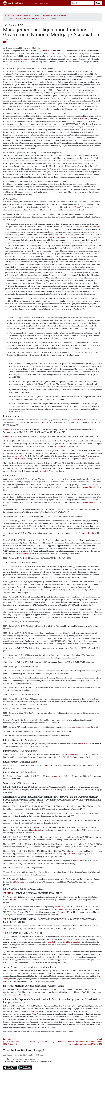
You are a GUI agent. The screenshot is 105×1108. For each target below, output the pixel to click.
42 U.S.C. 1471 (64, 235)
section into (80, 727)
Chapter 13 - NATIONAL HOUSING (54, 16)
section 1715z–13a (88, 237)
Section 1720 (7, 437)
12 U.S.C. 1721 (11, 864)
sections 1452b (59, 909)
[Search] (82, 3)
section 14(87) (17, 456)
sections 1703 (59, 907)
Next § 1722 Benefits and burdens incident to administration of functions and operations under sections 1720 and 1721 (77, 1041)
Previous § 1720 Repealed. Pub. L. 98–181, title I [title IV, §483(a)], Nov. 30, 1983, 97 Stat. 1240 (26, 1041)
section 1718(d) (57, 53)
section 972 (84, 744)
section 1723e (59, 989)
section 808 (56, 776)
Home (27, 3)
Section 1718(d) (8, 429)
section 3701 (95, 765)
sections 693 (21, 459)
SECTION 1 (9, 893)
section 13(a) (72, 755)
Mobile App (44, 3)
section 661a (89, 306)
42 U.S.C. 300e (54, 237)
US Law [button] (34, 3)
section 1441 (59, 446)
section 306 (78, 861)
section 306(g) (52, 942)
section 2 (35, 830)
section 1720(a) (74, 207)
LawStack (9, 16)
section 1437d (56, 757)
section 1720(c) (32, 210)
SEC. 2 (7, 919)
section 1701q (65, 912)
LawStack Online (13, 3)
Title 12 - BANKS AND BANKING (28, 16)
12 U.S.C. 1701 (70, 854)
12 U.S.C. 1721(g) (72, 942)
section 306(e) (34, 1011)
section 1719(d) (95, 227)
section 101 (86, 459)
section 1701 (12, 790)
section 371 (46, 765)
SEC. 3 (7, 933)
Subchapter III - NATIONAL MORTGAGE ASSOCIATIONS (27, 18)
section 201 (44, 471)
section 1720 (46, 723)
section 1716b (8, 779)
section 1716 (48, 51)
